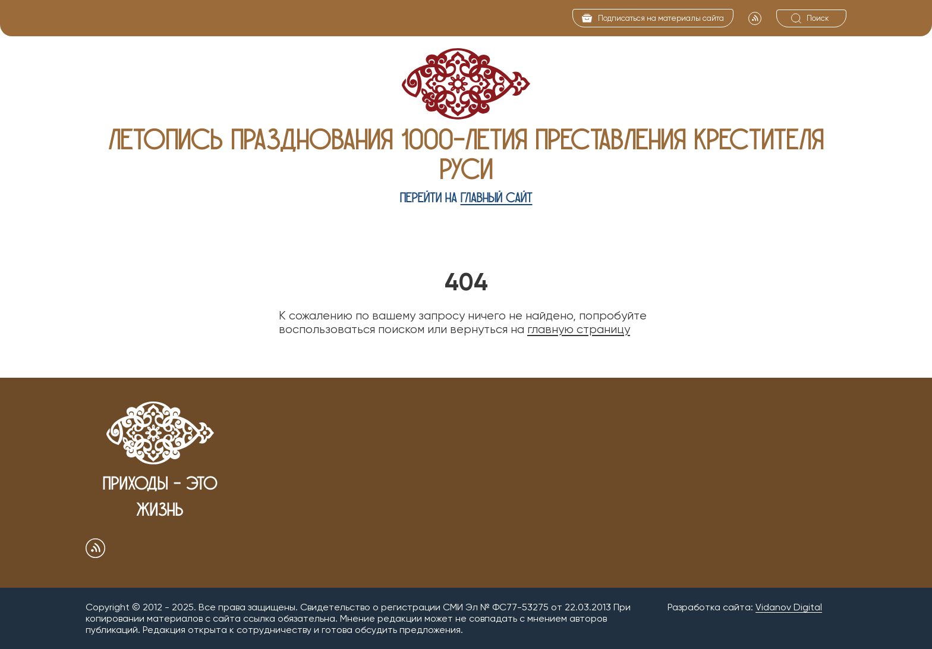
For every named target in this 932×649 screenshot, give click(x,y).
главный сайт (497, 197)
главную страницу (578, 329)
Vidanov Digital (788, 607)
